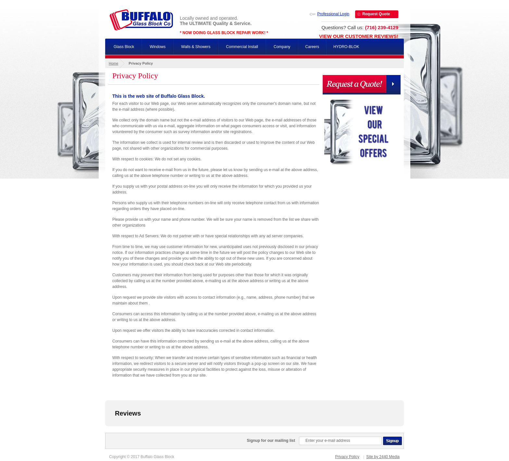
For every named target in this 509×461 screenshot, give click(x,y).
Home (113, 63)
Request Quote (376, 14)
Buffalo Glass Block (141, 19)
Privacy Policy (347, 457)
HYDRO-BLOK (346, 46)
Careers (312, 46)
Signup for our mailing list (271, 440)
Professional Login (333, 14)
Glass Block (124, 46)
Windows (158, 46)
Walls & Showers (195, 46)
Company (282, 46)
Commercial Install (242, 46)
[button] (105, 433)
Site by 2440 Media (383, 457)
